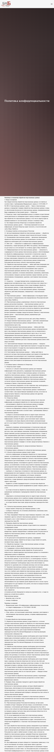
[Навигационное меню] (51, 4)
